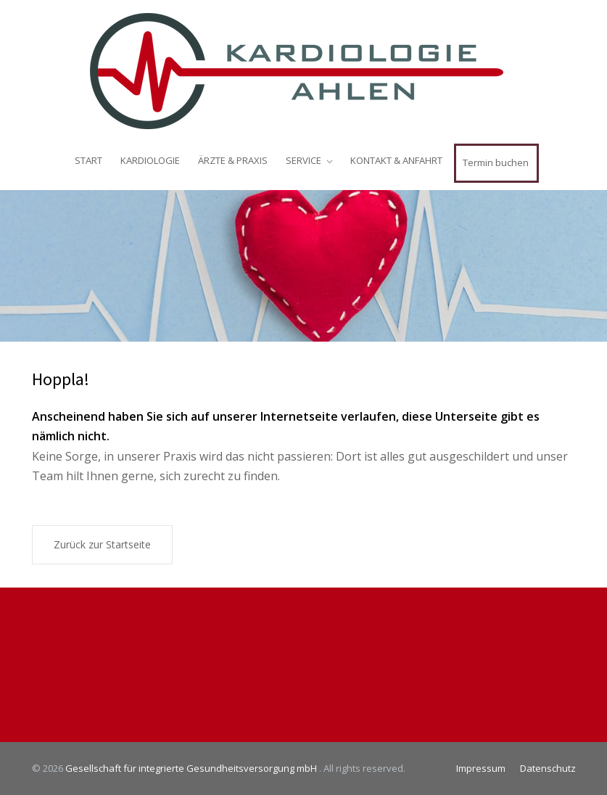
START (88, 160)
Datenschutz (548, 768)
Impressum (480, 768)
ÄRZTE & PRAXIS (233, 160)
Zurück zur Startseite (102, 544)
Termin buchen (496, 162)
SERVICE (303, 160)
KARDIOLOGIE (150, 160)
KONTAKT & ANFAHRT (396, 160)
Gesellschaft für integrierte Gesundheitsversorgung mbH (192, 768)
